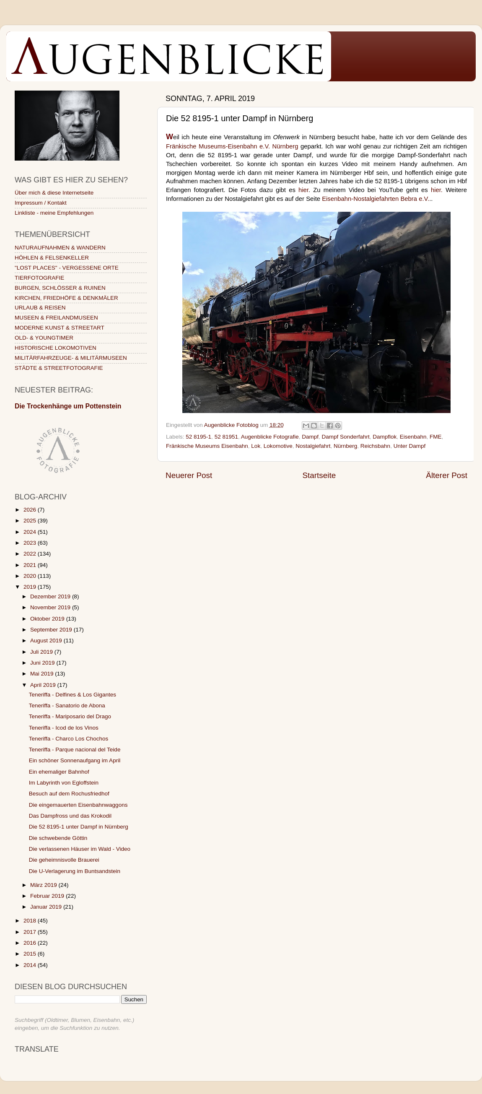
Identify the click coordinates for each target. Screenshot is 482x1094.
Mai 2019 (42, 673)
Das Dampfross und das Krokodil (70, 816)
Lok (255, 446)
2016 (30, 943)
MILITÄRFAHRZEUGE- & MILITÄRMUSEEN (71, 358)
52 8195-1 (198, 437)
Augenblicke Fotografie (270, 437)
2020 (30, 576)
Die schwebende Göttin (58, 838)
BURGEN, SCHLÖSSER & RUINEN (60, 288)
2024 (30, 532)
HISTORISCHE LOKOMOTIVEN (55, 348)
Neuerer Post (189, 475)
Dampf (310, 437)
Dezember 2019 (51, 596)
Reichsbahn (375, 446)
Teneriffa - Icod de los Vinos (63, 728)
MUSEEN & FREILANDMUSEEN (56, 317)
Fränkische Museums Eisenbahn (207, 446)
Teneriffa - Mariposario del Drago (70, 716)
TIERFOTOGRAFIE (39, 278)
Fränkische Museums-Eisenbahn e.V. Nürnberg (232, 146)
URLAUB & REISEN (40, 307)
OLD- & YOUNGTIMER (44, 338)
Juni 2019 (43, 663)
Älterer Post (446, 475)
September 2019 (52, 629)
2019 (30, 587)
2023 (30, 543)
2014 (30, 965)
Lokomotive (278, 446)
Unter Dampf (410, 446)
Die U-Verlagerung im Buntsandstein (74, 871)
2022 (30, 554)
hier (303, 190)
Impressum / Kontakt (41, 203)
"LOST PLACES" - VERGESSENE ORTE (67, 268)
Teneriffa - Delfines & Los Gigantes (72, 694)
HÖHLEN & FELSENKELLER (52, 258)
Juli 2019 (42, 652)
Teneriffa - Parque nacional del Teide (75, 749)
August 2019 (47, 640)
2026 (30, 510)
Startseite (319, 475)
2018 (30, 920)
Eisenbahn (413, 437)
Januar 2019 (46, 907)
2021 (30, 565)
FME (436, 437)
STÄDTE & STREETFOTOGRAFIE (59, 368)
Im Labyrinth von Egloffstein (63, 783)
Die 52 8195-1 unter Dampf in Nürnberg (78, 827)
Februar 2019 (48, 896)
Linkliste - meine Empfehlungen (54, 213)
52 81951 (226, 437)
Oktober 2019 (48, 619)
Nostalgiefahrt (312, 446)
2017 (30, 932)
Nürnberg (345, 446)
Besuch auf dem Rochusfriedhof (69, 793)
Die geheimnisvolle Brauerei (64, 860)
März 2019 (44, 885)
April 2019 (43, 685)
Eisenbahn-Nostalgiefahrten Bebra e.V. (375, 198)
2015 (30, 954)
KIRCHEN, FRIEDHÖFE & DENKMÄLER (66, 298)
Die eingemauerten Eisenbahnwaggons (78, 805)
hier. (437, 190)
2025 (30, 520)
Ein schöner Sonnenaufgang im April (74, 760)
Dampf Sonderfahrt (346, 437)
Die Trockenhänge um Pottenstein (68, 406)
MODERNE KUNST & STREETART (59, 328)
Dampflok (384, 437)
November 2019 (51, 607)
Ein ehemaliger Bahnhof (59, 772)
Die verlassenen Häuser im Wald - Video (79, 849)
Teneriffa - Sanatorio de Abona (67, 705)
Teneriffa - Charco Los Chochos (69, 738)
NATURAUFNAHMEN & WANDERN (60, 247)
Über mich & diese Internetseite (54, 193)
